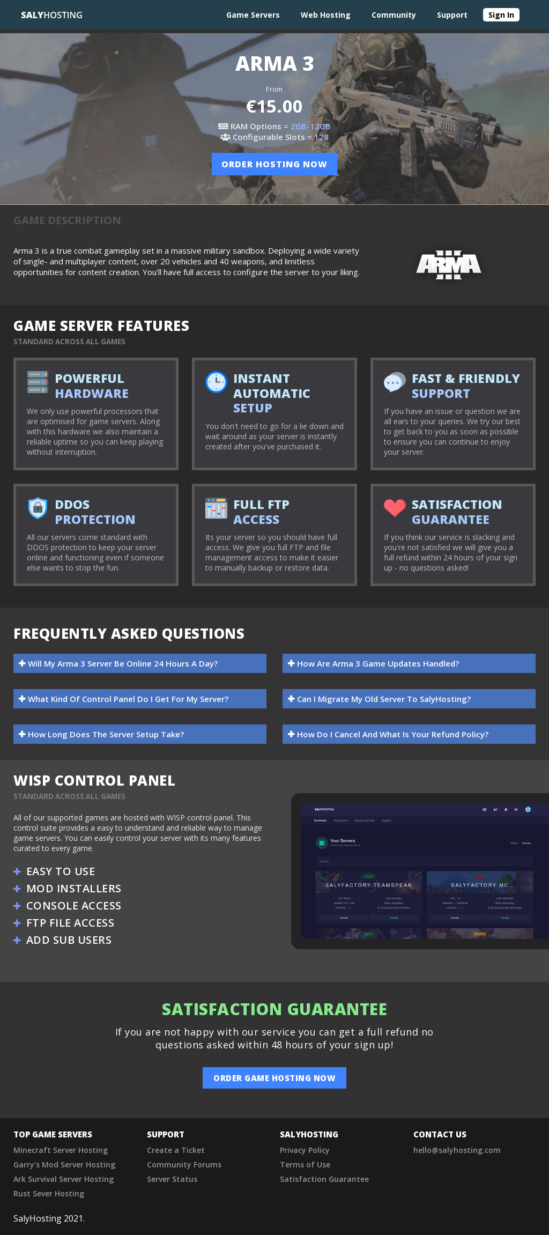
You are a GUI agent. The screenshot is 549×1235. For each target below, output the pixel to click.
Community (394, 15)
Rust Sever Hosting (48, 1193)
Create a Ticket (176, 1150)
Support (452, 15)
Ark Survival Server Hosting (63, 1179)
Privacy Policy (305, 1150)
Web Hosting (326, 15)
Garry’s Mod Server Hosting (64, 1164)
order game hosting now (274, 1078)
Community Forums (184, 1164)
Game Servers (253, 15)
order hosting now (274, 164)
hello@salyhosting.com (457, 1150)
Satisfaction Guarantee (324, 1179)
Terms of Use (305, 1164)
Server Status (172, 1179)
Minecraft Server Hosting (60, 1150)
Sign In (501, 15)
